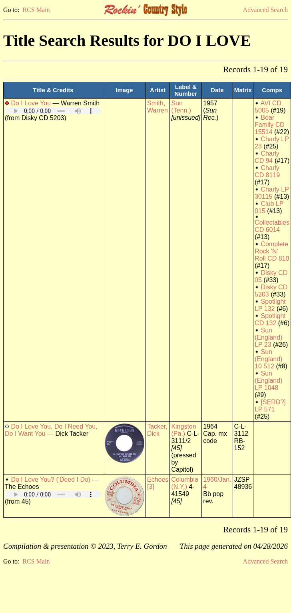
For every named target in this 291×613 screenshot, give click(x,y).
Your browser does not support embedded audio (53, 110)
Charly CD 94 (267, 157)
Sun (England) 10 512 (268, 359)
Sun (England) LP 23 (268, 337)
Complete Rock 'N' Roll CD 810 (272, 251)
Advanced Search (265, 9)
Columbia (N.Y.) (184, 483)
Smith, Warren (157, 107)
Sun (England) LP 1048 (268, 380)
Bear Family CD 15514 (270, 124)
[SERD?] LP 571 (270, 406)
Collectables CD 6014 (272, 226)
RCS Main (36, 9)
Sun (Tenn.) (181, 107)
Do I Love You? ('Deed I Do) (50, 479)
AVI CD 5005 (268, 107)
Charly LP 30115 (272, 193)
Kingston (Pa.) (183, 430)
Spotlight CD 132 (270, 319)
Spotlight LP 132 (270, 305)
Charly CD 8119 (267, 171)
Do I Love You (31, 103)
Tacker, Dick (157, 430)
